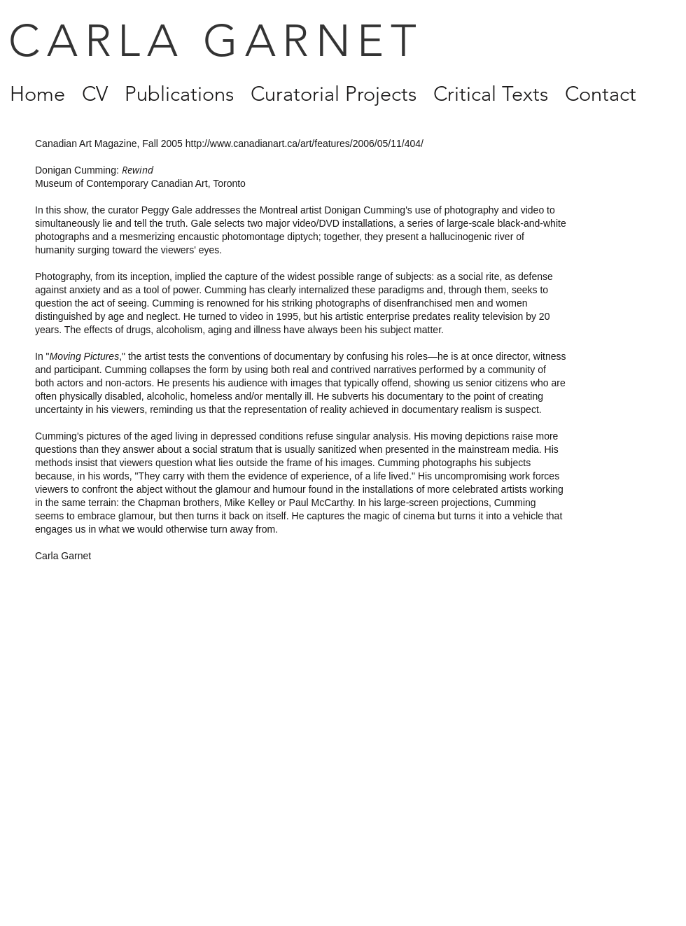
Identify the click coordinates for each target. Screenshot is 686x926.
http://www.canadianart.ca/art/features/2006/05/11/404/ (305, 143)
